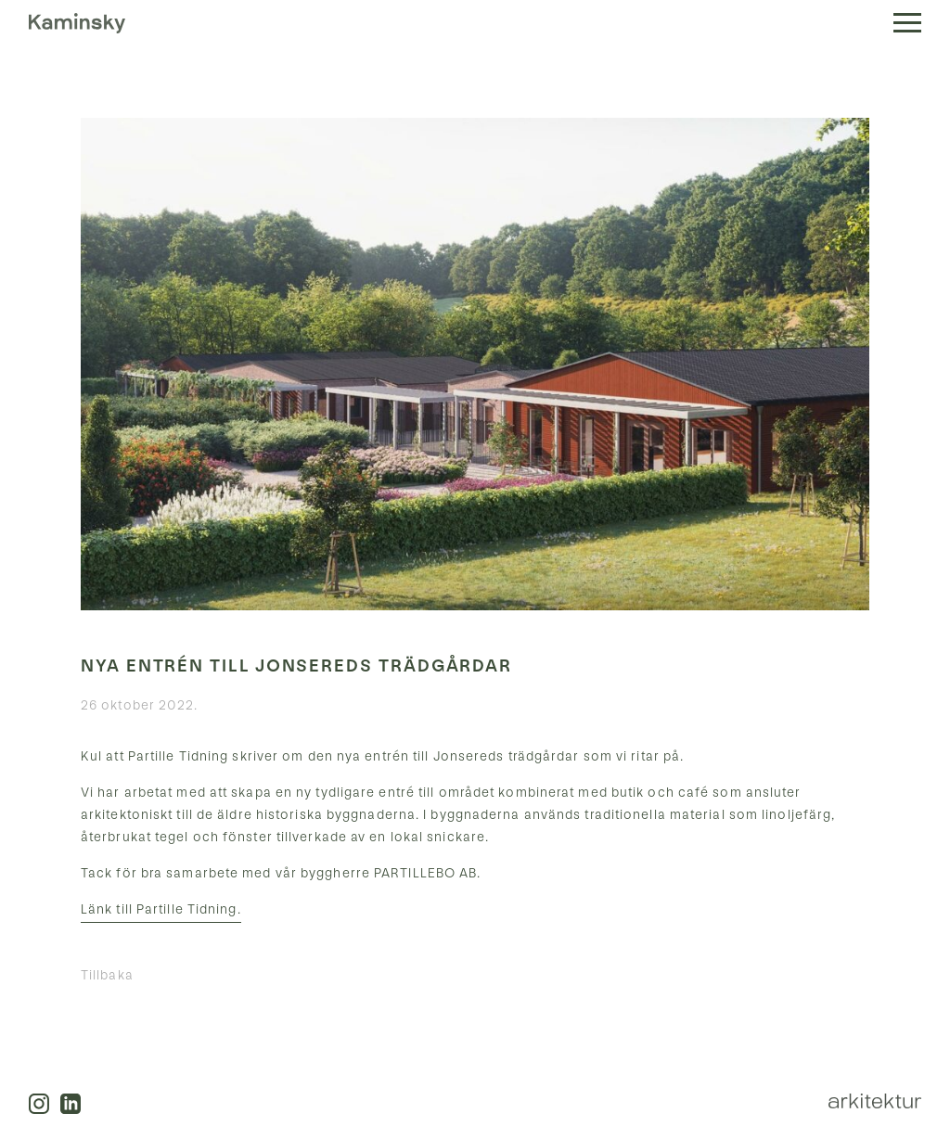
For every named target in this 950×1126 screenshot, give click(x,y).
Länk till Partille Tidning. (161, 909)
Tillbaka (107, 975)
